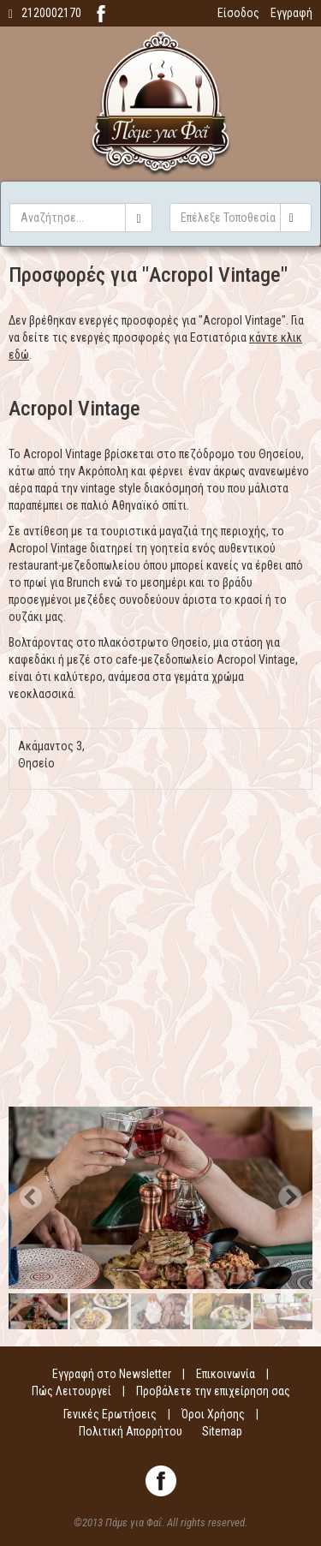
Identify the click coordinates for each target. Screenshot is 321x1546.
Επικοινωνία (225, 1374)
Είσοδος (238, 13)
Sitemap (222, 1431)
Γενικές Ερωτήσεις (110, 1414)
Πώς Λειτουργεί (71, 1391)
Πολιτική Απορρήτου (130, 1431)
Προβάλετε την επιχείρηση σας (213, 1391)
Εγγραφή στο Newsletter (111, 1374)
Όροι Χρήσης (213, 1414)
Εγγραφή (291, 13)
